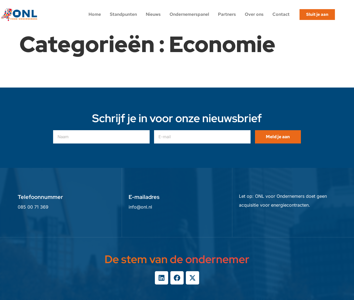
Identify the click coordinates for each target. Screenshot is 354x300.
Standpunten (123, 14)
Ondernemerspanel (189, 14)
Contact (281, 14)
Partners (227, 14)
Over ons (254, 14)
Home (94, 14)
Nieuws (153, 14)
